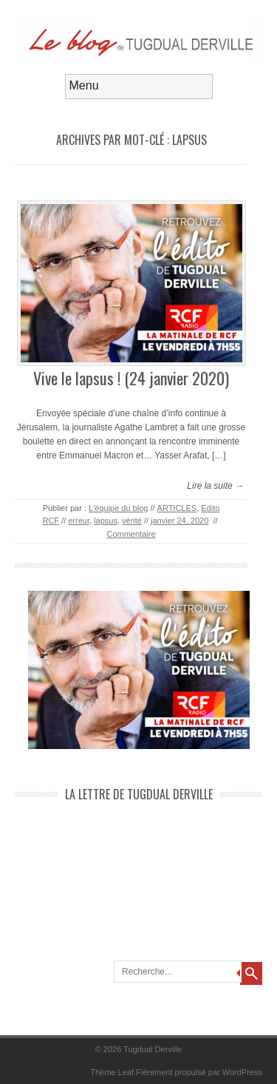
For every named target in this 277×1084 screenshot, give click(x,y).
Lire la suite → (215, 486)
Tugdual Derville (152, 1049)
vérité (132, 520)
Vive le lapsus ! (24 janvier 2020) (131, 378)
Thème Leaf (112, 1072)
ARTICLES (177, 508)
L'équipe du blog (118, 508)
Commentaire (130, 533)
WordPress (242, 1072)
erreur (78, 520)
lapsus (105, 520)
